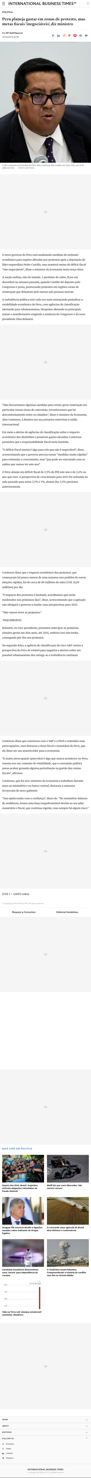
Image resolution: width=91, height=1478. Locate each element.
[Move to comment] (86, 35)
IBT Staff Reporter (14, 33)
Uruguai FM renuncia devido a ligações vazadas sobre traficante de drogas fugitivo (22, 1230)
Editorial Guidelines (67, 912)
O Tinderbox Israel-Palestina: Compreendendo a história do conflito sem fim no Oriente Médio (66, 1272)
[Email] (80, 35)
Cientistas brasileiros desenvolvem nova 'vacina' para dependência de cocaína (20, 1272)
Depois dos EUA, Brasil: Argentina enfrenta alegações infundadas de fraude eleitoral (20, 1188)
